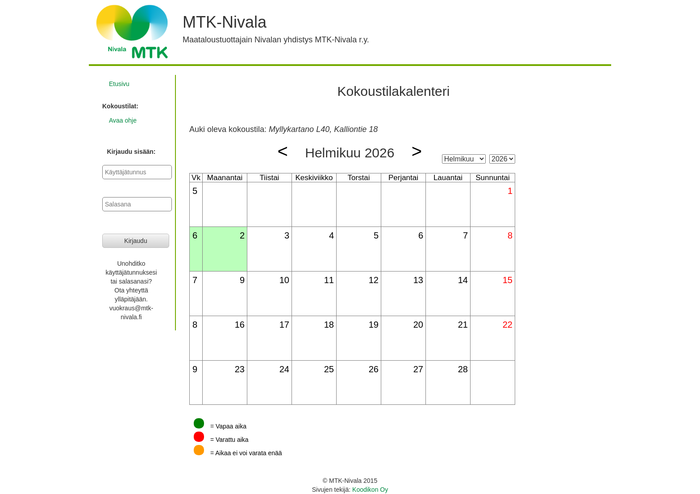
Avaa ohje (123, 120)
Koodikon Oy (370, 489)
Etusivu (119, 83)
